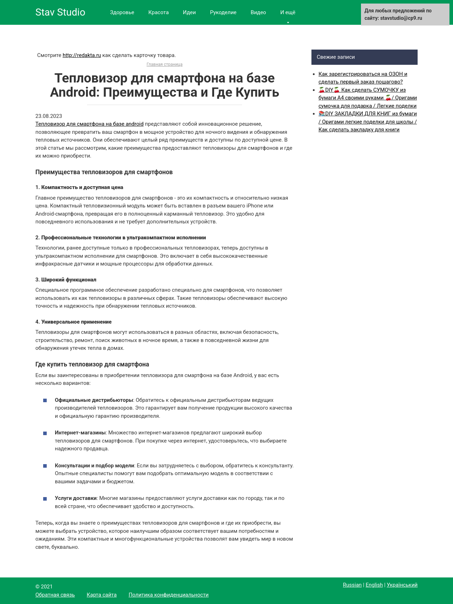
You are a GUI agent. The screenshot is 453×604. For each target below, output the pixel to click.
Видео (258, 12)
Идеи (189, 12)
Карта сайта (102, 595)
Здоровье (122, 12)
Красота (158, 12)
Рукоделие (223, 12)
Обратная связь (55, 595)
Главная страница (164, 64)
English (374, 585)
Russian (352, 585)
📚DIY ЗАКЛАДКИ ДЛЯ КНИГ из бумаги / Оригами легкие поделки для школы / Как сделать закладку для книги (368, 121)
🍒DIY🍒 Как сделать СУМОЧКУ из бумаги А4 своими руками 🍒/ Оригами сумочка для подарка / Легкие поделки (368, 98)
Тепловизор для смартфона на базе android (89, 124)
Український (402, 585)
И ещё (288, 12)
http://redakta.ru (82, 55)
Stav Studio (60, 12)
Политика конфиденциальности (168, 595)
